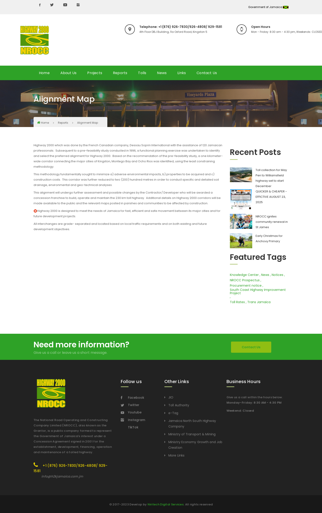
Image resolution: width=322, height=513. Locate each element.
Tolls (142, 72)
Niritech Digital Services (166, 504)
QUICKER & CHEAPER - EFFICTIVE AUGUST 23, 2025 (271, 196)
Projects (94, 72)
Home (44, 72)
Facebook (132, 397)
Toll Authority (178, 405)
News (162, 72)
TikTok (133, 427)
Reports (120, 72)
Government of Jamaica (268, 7)
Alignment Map (87, 123)
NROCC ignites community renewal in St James (272, 221)
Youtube (131, 412)
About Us (68, 72)
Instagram (133, 420)
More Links (176, 455)
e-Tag (173, 413)
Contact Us (207, 72)
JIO (170, 397)
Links (181, 72)
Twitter (130, 405)
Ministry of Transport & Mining (192, 434)
